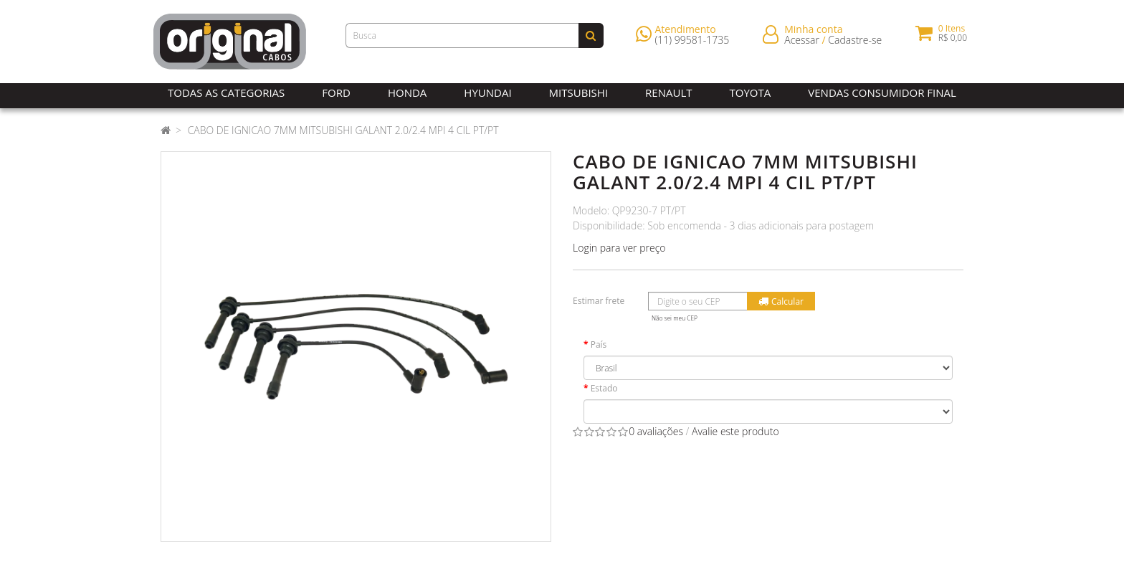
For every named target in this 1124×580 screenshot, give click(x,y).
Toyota (750, 92)
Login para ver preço (619, 248)
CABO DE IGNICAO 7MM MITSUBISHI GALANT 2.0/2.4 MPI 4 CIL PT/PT (343, 130)
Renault (668, 92)
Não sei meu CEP (674, 318)
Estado (604, 388)
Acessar (801, 42)
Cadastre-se (855, 42)
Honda (407, 92)
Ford (336, 92)
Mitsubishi (578, 92)
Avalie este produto (735, 431)
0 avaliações (656, 431)
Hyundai (487, 92)
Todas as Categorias (226, 92)
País (599, 344)
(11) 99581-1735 (692, 42)
